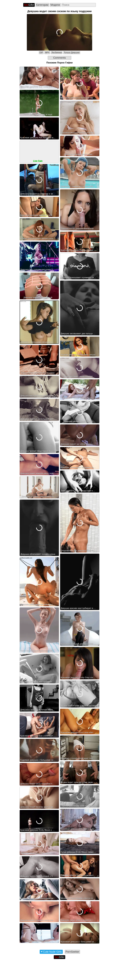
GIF (41, 52)
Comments (59, 57)
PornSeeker (72, 951)
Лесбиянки (56, 52)
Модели (55, 4)
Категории (42, 4)
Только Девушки (71, 52)
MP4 (47, 52)
